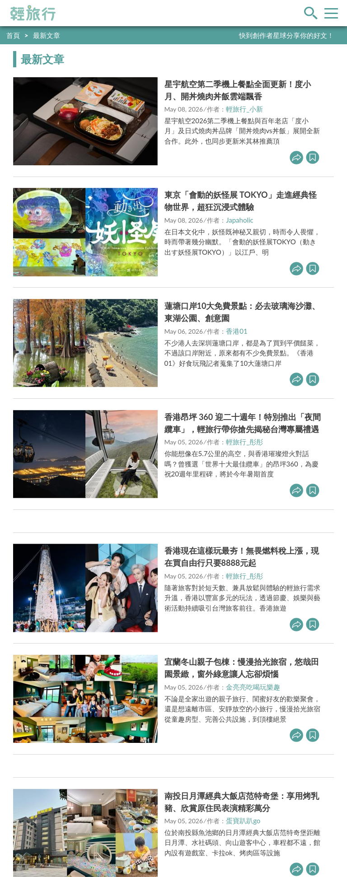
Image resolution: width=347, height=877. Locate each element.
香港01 (236, 331)
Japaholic (239, 220)
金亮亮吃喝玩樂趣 (253, 687)
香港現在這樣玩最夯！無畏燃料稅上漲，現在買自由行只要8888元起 (241, 557)
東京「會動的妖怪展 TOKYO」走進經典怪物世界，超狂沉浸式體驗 (240, 201)
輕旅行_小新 (244, 109)
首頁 (13, 35)
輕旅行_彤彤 (244, 442)
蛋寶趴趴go (243, 820)
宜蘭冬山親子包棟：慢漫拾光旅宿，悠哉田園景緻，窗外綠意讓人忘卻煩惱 (241, 668)
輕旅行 (33, 13)
